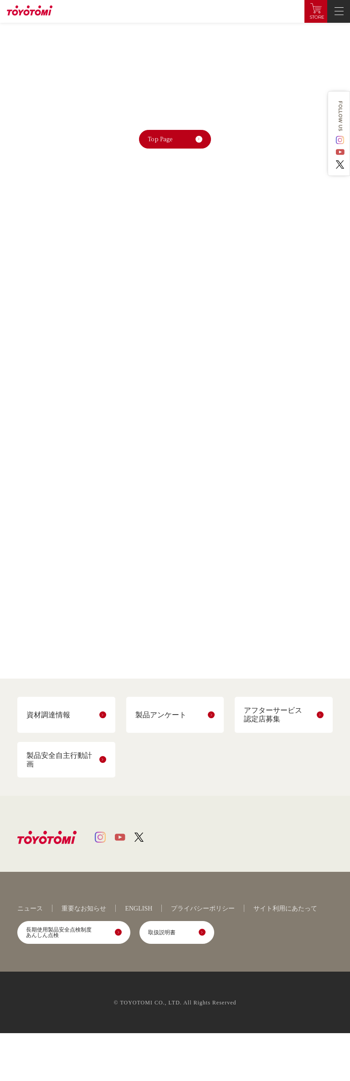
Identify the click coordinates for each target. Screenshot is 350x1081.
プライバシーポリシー (203, 909)
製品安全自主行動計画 (59, 760)
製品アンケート (160, 715)
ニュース (30, 909)
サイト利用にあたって (285, 909)
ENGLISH (138, 909)
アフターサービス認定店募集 (273, 714)
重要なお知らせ (84, 909)
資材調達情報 (48, 715)
